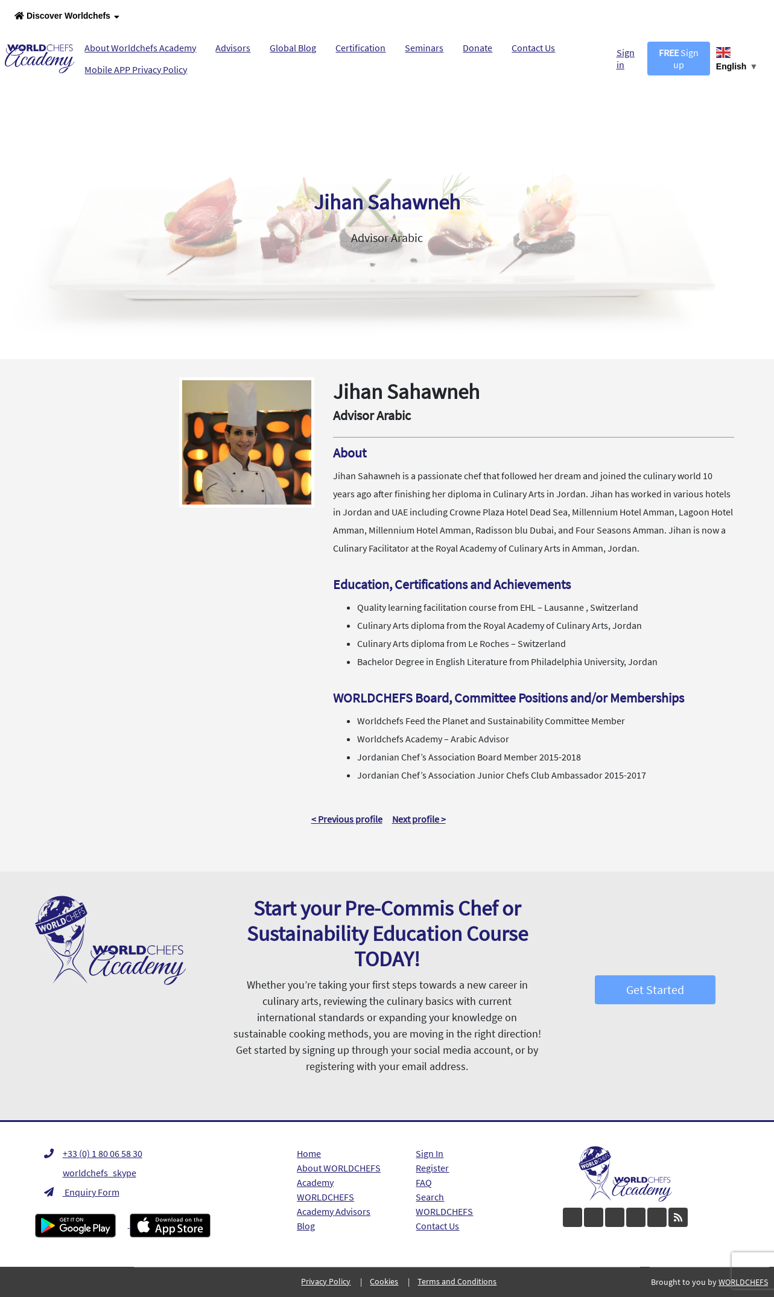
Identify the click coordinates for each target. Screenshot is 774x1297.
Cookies (384, 1281)
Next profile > (419, 819)
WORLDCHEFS (444, 1211)
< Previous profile (346, 819)
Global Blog (293, 48)
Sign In (429, 1153)
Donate (477, 48)
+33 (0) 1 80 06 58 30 (93, 1153)
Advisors (232, 48)
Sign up (679, 58)
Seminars (424, 48)
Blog (306, 1226)
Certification (360, 48)
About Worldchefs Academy (140, 48)
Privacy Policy (326, 1281)
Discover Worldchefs (66, 16)
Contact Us (533, 48)
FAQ (424, 1182)
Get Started (655, 989)
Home (309, 1153)
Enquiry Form (81, 1192)
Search (430, 1197)
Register (432, 1168)
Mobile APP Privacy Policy (135, 69)
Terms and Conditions (456, 1281)
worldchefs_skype (90, 1173)
